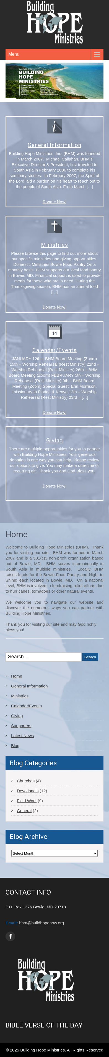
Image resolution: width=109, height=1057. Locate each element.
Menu (13, 54)
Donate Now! (54, 201)
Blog (15, 745)
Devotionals (27, 790)
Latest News (22, 735)
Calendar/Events (54, 350)
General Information (54, 145)
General (24, 810)
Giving (54, 440)
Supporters (21, 725)
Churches (26, 780)
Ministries (54, 245)
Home (16, 676)
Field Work (27, 800)
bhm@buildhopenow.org (41, 922)
